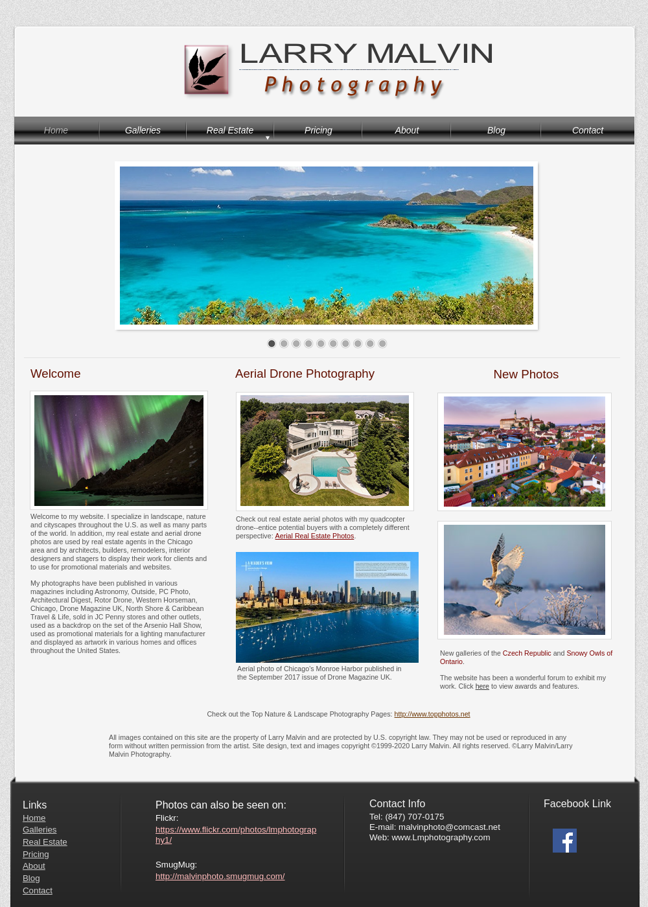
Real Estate (45, 842)
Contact (37, 890)
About (34, 866)
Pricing (36, 854)
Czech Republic (527, 653)
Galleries (39, 829)
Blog (31, 878)
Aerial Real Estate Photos (314, 536)
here (482, 686)
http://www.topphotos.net (432, 714)
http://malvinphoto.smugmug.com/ (220, 876)
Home (34, 818)
